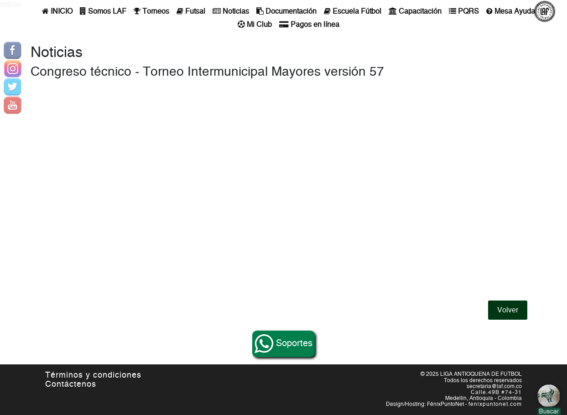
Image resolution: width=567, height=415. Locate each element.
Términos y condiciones (93, 375)
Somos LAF (103, 11)
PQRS (464, 11)
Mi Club (255, 24)
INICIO (57, 11)
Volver (507, 310)
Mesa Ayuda (510, 11)
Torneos (151, 11)
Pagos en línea (309, 24)
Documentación (286, 11)
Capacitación (415, 11)
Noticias (231, 11)
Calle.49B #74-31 (496, 392)
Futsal (191, 11)
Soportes (283, 344)
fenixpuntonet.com (495, 404)
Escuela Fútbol (352, 11)
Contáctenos (70, 384)
